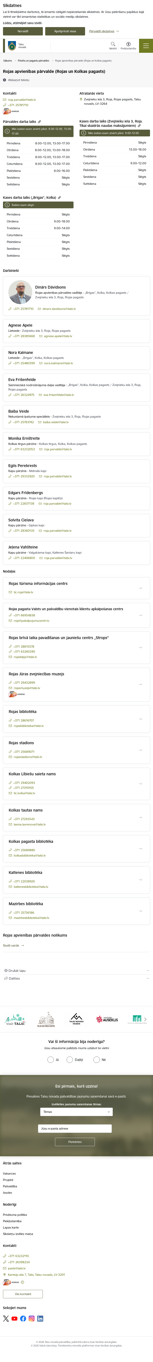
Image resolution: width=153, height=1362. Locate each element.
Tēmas (47, 1112)
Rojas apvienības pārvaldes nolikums (35, 935)
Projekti (8, 1180)
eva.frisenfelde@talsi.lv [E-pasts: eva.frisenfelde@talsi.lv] (59, 395)
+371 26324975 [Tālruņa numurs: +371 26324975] (23, 395)
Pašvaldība (10, 1186)
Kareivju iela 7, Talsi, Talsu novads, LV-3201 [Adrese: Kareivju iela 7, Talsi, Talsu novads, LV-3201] (36, 1275)
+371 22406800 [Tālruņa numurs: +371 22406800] (24, 558)
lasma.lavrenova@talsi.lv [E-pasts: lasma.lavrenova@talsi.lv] (30, 824)
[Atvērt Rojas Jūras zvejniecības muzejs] (140, 684)
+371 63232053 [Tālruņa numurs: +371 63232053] (24, 449)
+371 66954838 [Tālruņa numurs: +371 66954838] (24, 615)
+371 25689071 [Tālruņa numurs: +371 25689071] (24, 752)
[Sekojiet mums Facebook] (23, 1319)
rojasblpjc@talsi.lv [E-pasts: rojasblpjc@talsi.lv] (25, 657)
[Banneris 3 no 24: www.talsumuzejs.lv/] (76, 1019)
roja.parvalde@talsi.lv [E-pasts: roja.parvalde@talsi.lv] (22, 100)
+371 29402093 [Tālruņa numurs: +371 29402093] (24, 783)
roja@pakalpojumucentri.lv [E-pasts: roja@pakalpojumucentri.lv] (31, 621)
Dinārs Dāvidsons (50, 287)
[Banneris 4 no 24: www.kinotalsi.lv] (107, 1019)
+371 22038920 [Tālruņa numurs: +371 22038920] (24, 881)
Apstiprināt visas (65, 31)
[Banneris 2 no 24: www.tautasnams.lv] (46, 1019)
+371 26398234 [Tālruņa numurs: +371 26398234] (19, 1262)
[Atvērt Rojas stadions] (140, 750)
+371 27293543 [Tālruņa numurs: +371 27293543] (24, 819)
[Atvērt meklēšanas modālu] (113, 46)
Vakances (9, 1173)
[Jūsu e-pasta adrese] (75, 1128)
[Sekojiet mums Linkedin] (40, 1319)
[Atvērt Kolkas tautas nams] (140, 817)
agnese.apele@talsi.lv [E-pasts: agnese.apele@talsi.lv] (58, 336)
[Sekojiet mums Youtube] (15, 1318)
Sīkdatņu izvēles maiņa (18, 1234)
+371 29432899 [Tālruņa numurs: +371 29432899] (24, 682)
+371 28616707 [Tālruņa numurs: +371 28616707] (23, 720)
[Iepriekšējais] (7, 1019)
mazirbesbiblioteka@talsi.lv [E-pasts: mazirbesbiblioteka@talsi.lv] (31, 918)
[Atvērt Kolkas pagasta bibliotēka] (140, 849)
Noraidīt (23, 31)
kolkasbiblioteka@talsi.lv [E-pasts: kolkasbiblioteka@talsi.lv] (30, 855)
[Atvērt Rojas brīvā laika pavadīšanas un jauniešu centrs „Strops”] (140, 648)
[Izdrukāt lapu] (76, 970)
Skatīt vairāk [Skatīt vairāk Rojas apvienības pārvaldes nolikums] (11, 945)
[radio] (53, 1060)
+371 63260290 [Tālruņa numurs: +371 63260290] (24, 651)
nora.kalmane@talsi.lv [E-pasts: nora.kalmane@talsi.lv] (58, 363)
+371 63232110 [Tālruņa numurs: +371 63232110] (18, 1256)
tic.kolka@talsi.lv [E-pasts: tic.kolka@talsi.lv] (24, 793)
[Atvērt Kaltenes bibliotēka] (140, 880)
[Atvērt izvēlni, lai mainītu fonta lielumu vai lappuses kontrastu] (128, 46)
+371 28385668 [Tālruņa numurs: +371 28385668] (24, 336)
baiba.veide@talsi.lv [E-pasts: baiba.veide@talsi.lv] (56, 422)
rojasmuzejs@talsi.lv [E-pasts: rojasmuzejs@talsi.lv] (27, 688)
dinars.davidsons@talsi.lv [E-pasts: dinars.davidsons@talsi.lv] (59, 309)
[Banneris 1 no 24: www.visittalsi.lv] (15, 1019)
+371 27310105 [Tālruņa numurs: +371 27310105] (23, 788)
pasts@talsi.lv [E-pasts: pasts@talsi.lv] (17, 1268)
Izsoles (7, 1193)
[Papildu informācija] (22, 1282)
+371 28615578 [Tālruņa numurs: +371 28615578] (23, 646)
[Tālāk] (145, 1019)
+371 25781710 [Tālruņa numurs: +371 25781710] (18, 105)
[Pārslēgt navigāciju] (146, 46)
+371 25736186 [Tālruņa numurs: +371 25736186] (23, 913)
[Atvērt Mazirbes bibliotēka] (140, 911)
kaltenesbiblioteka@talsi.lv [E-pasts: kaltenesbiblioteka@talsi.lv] (31, 887)
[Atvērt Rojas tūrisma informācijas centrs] (140, 588)
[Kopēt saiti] (39, 121)
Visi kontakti (23, 1294)
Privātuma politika (15, 1215)
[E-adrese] (11, 111)
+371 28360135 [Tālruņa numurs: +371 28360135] (23, 531)
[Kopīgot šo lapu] (76, 978)
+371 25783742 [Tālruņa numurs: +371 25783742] (23, 422)
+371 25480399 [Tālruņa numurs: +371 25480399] (24, 363)
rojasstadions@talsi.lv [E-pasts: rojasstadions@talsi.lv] (28, 757)
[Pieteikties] (75, 1142)
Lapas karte (11, 1227)
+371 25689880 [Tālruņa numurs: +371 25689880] (24, 850)
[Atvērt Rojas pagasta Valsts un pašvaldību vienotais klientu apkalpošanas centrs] (140, 615)
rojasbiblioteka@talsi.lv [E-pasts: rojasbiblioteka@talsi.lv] (29, 726)
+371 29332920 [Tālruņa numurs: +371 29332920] (24, 476)
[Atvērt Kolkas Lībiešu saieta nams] (140, 784)
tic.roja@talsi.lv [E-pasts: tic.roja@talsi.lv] (23, 592)
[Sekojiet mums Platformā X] (6, 1319)
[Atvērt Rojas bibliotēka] (140, 719)
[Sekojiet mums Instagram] (32, 1318)
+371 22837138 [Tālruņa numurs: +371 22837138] (23, 503)
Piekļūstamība (12, 1221)
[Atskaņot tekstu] (18, 79)
